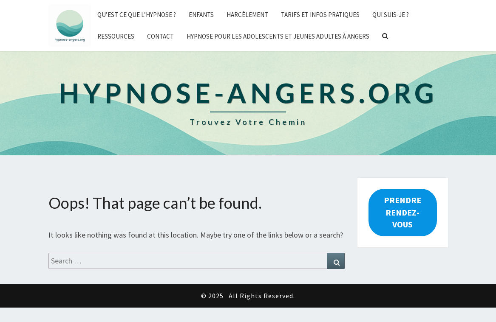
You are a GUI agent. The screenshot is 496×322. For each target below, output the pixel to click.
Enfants (201, 15)
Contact (160, 36)
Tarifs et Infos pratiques (320, 15)
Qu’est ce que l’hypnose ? (136, 15)
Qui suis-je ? (390, 15)
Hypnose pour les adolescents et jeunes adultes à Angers (278, 36)
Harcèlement (247, 15)
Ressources (115, 36)
